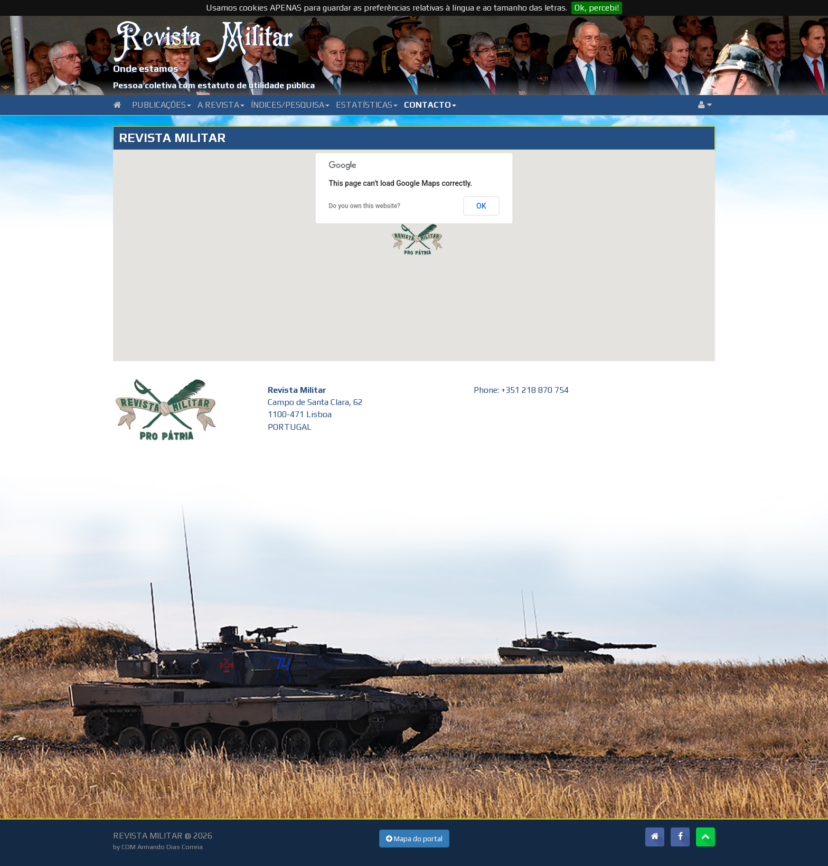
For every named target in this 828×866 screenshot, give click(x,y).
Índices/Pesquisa (290, 105)
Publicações (161, 105)
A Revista (220, 105)
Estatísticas (367, 105)
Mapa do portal (414, 838)
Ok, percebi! (597, 8)
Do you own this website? (365, 206)
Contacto (430, 105)
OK (481, 206)
